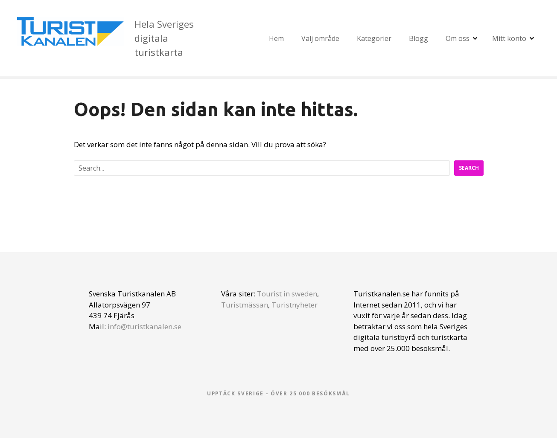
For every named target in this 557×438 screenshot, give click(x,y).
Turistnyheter (294, 305)
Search (469, 167)
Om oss (458, 38)
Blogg (418, 38)
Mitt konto (509, 38)
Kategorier (374, 38)
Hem (276, 38)
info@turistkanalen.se (144, 326)
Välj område (320, 38)
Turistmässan (244, 305)
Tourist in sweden (287, 294)
